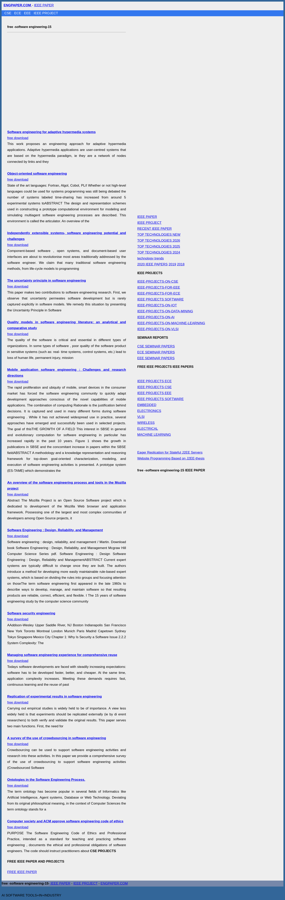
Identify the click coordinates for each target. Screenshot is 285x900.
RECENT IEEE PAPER (154, 229)
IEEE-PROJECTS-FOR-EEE (158, 287)
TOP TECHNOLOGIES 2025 (158, 246)
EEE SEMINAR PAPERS (156, 358)
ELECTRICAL (147, 429)
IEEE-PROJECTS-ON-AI (155, 317)
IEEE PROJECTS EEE (154, 393)
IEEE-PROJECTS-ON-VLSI (158, 329)
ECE (18, 13)
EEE (28, 13)
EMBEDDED (146, 405)
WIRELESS (146, 423)
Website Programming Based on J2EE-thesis (170, 458)
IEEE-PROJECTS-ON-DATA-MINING (165, 311)
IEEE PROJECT (46, 13)
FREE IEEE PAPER (22, 872)
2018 (180, 264)
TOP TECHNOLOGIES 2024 (158, 252)
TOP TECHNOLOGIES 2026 (158, 240)
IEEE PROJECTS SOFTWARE (160, 299)
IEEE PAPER (44, 5)
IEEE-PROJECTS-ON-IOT (157, 305)
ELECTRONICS (149, 411)
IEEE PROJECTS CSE (154, 387)
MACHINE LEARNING (154, 435)
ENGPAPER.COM (114, 883)
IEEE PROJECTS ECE (154, 381)
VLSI (140, 417)
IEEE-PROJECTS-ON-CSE (157, 281)
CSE (8, 13)
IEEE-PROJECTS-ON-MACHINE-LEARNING (171, 323)
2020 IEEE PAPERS (152, 264)
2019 (172, 264)
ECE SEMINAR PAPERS (156, 352)
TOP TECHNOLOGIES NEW (158, 234)
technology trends (150, 258)
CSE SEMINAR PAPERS (156, 346)
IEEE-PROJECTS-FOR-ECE (158, 293)
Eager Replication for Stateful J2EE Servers (169, 452)
